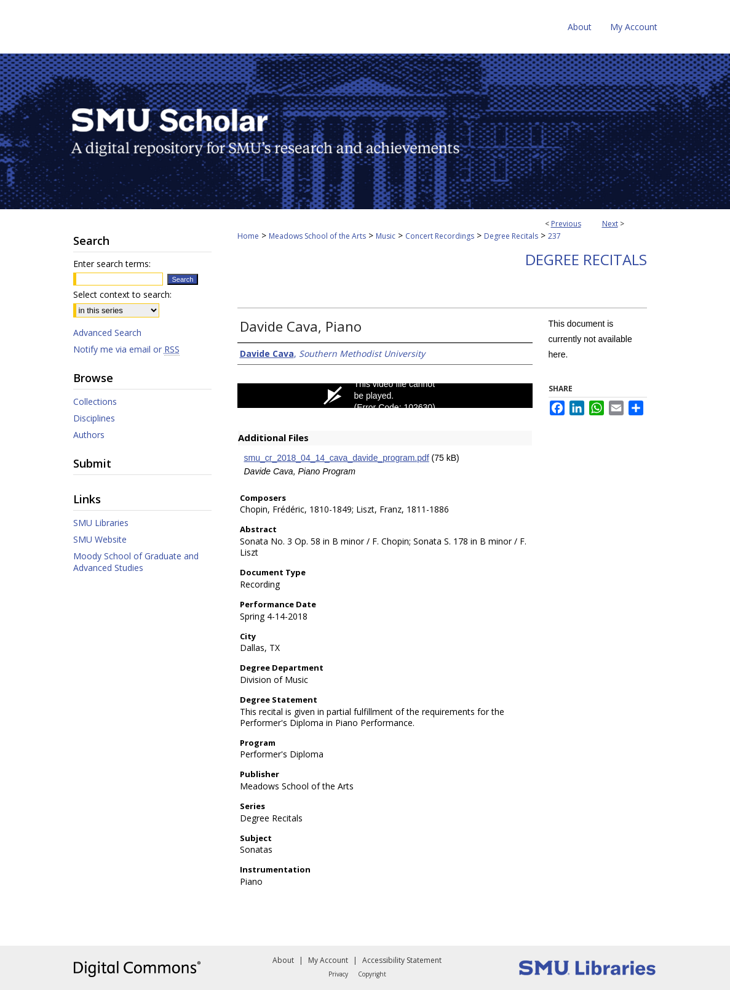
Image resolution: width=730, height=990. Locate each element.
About (283, 960)
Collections (95, 401)
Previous (566, 223)
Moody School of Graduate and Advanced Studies (136, 561)
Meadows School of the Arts (317, 236)
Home (248, 236)
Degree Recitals (511, 236)
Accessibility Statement (402, 960)
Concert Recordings (439, 236)
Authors (89, 435)
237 (554, 236)
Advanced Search (107, 332)
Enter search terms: (112, 263)
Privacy (338, 974)
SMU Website (100, 539)
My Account (328, 960)
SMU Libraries (101, 523)
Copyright (372, 974)
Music (385, 236)
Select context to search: (122, 294)
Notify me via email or (126, 349)
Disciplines (94, 418)
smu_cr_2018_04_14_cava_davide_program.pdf (336, 458)
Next (610, 223)
